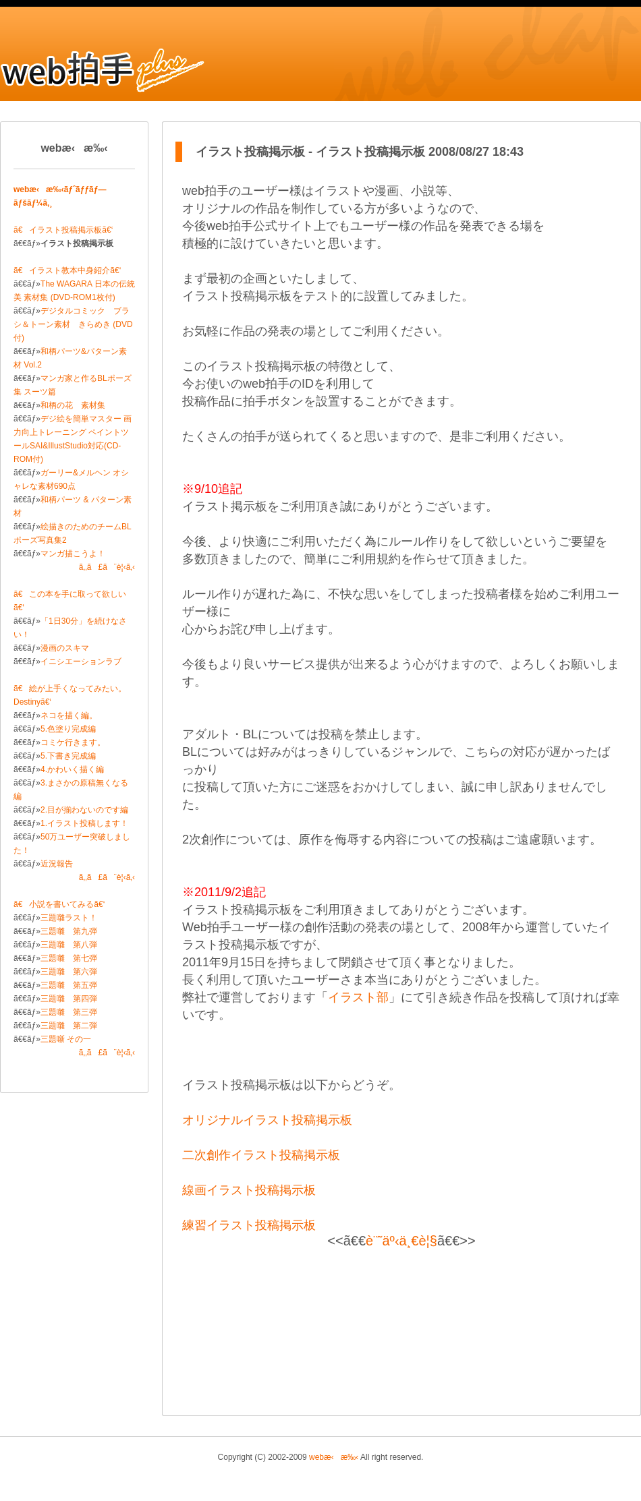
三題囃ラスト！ (68, 917)
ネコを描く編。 (68, 715)
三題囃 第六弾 (68, 971)
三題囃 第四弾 (68, 998)
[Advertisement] (401, 1328)
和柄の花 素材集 (72, 405)
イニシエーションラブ (80, 661)
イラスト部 (358, 997)
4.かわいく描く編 (72, 769)
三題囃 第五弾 (68, 985)
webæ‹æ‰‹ (333, 1457)
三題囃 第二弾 (68, 1025)
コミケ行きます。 (72, 742)
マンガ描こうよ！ (72, 553)
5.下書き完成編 (68, 756)
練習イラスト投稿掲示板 (249, 1225)
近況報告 (56, 864)
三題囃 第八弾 (68, 944)
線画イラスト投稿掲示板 (249, 1190)
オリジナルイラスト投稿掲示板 (267, 1120)
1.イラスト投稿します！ (84, 823)
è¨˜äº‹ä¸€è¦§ (401, 1240)
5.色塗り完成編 (68, 729)
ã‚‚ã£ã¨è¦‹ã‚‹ (107, 567)
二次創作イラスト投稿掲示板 (261, 1155)
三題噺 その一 (65, 1039)
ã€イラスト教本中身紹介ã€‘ (67, 270)
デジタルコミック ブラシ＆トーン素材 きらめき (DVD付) (73, 324)
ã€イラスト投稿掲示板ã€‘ (63, 230)
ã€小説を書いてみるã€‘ (59, 904)
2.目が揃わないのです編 (84, 810)
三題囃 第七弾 (68, 958)
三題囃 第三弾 (68, 1012)
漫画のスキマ (64, 648)
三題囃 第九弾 (68, 931)
